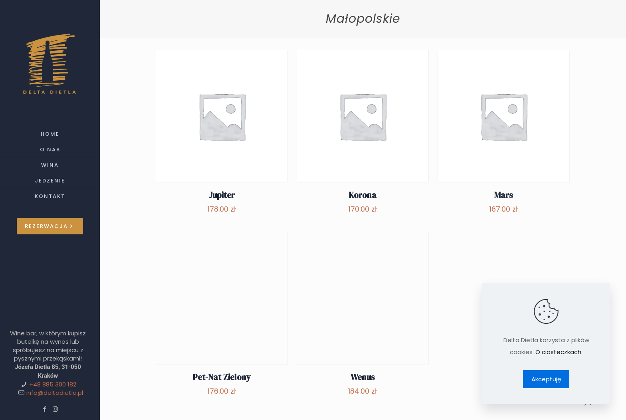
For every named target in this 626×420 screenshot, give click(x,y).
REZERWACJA (50, 226)
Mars (503, 195)
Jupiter (222, 195)
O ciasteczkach (558, 352)
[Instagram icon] (55, 409)
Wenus (363, 377)
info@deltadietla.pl (54, 392)
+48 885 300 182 (52, 384)
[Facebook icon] (44, 409)
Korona (362, 195)
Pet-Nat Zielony (221, 377)
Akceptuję (546, 379)
